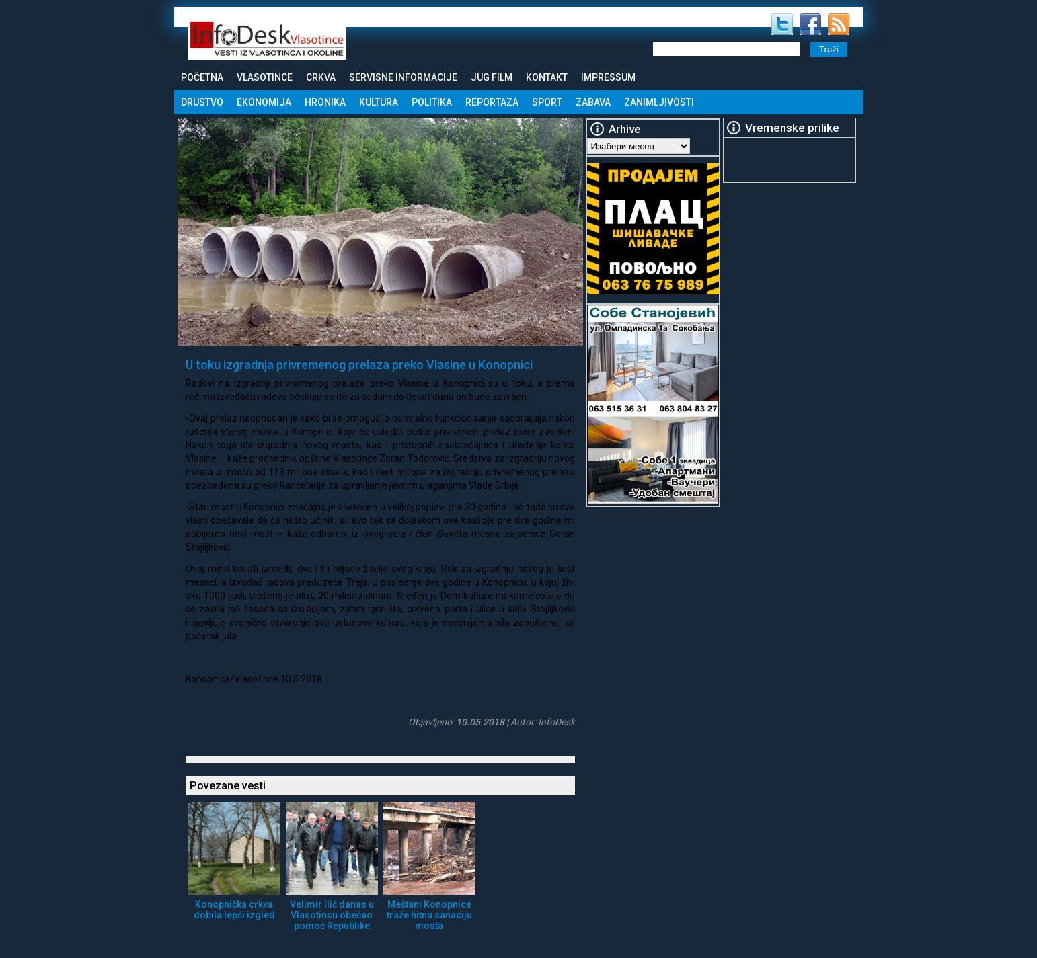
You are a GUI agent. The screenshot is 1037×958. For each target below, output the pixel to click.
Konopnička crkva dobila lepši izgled (234, 909)
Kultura (378, 102)
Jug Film (491, 77)
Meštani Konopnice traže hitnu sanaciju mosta (429, 915)
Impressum (608, 77)
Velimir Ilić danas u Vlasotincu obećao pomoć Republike (332, 915)
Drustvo (202, 102)
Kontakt (547, 77)
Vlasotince (265, 77)
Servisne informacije (403, 77)
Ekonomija (264, 102)
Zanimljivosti (659, 102)
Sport (547, 102)
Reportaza (491, 102)
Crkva (321, 77)
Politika (432, 102)
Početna (202, 77)
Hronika (325, 102)
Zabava (593, 102)
